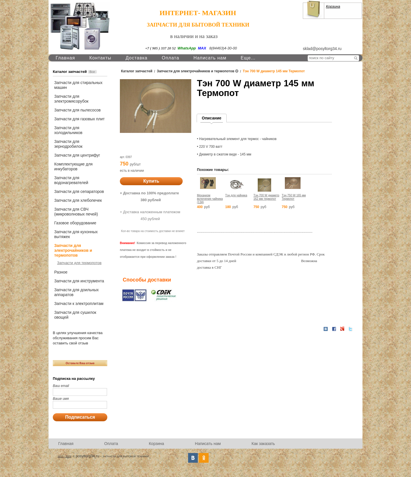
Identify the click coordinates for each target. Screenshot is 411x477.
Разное (60, 272)
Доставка (137, 57)
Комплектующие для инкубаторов (73, 166)
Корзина (333, 6)
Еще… (248, 57)
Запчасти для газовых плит (79, 119)
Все (92, 71)
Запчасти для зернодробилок (68, 144)
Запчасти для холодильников (68, 130)
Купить (151, 181)
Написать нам (210, 57)
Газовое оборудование (75, 223)
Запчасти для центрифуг (77, 155)
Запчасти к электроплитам (78, 303)
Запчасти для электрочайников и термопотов (73, 250)
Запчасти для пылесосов (77, 110)
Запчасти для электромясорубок (71, 98)
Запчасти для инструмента (79, 281)
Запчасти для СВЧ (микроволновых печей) (76, 211)
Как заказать (263, 443)
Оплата (170, 57)
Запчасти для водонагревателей (71, 180)
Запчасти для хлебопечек (78, 200)
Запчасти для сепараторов (79, 191)
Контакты (100, 57)
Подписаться (80, 417)
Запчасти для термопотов (79, 263)
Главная (65, 57)
